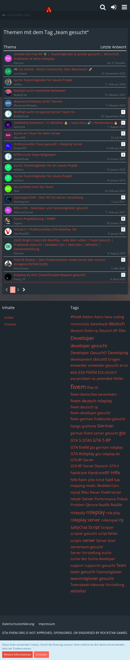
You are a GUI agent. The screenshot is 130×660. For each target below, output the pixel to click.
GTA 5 (75, 440)
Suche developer (101, 558)
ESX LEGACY (107, 372)
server (89, 540)
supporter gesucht (100, 565)
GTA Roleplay (82, 453)
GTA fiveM (79, 447)
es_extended (102, 378)
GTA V (114, 466)
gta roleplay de (108, 454)
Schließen (41, 654)
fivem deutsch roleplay (91, 400)
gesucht (111, 433)
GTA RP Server (82, 460)
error (124, 365)
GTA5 (87, 440)
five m (92, 387)
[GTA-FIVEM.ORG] (49, 10)
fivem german (81, 419)
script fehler (108, 533)
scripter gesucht (83, 533)
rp (121, 520)
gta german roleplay (106, 447)
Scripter (107, 527)
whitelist (78, 591)
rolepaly (77, 512)
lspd (109, 479)
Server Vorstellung (85, 552)
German (105, 426)
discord (100, 359)
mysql (75, 492)
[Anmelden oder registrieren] (113, 7)
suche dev (78, 558)
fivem (78, 386)
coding (118, 316)
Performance (105, 499)
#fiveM (75, 316)
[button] (124, 7)
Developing (118, 352)
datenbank (99, 324)
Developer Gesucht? (88, 352)
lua (117, 479)
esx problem (80, 378)
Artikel (9, 318)
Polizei (122, 499)
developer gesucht (88, 346)
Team (121, 565)
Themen (10, 324)
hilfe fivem (78, 479)
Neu (85, 492)
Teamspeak (79, 584)
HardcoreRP (99, 472)
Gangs (75, 426)
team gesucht (82, 571)
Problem (77, 504)
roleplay (95, 512)
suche (106, 552)
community (79, 324)
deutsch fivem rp (84, 330)
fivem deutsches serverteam (93, 394)
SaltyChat (78, 527)
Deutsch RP (108, 330)
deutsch (117, 324)
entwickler (78, 365)
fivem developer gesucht (90, 413)
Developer (82, 338)
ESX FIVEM (87, 372)
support (77, 565)
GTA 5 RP (102, 440)
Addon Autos (92, 316)
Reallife (116, 504)
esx (73, 372)
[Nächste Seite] (24, 290)
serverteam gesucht (86, 547)
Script (94, 527)
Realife (104, 504)
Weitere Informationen (17, 654)
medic (91, 485)
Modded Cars (108, 485)
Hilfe (115, 472)
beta (108, 316)
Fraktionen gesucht (109, 419)
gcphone (89, 426)
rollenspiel (109, 520)
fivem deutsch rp (84, 407)
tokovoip (97, 584)
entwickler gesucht (103, 365)
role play (113, 512)
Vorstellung (114, 584)
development (81, 359)
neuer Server (82, 498)
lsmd (100, 479)
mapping (77, 485)
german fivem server (87, 433)
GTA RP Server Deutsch (89, 466)
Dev (122, 330)
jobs (91, 479)
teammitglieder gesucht (92, 578)
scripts (75, 540)
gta (122, 433)
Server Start (106, 540)
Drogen (114, 359)
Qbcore (92, 504)
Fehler (118, 378)
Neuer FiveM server (105, 492)
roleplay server (85, 520)
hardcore (78, 472)
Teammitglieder (109, 572)
